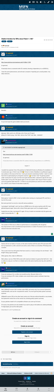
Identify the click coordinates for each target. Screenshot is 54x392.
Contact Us (28, 381)
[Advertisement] (27, 23)
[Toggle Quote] (4, 147)
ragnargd (7, 45)
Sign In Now (27, 342)
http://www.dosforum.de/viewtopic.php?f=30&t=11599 (16, 62)
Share (13, 352)
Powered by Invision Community (27, 384)
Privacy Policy (21, 381)
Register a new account (27, 332)
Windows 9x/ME (14, 47)
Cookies (34, 381)
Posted (11, 55)
